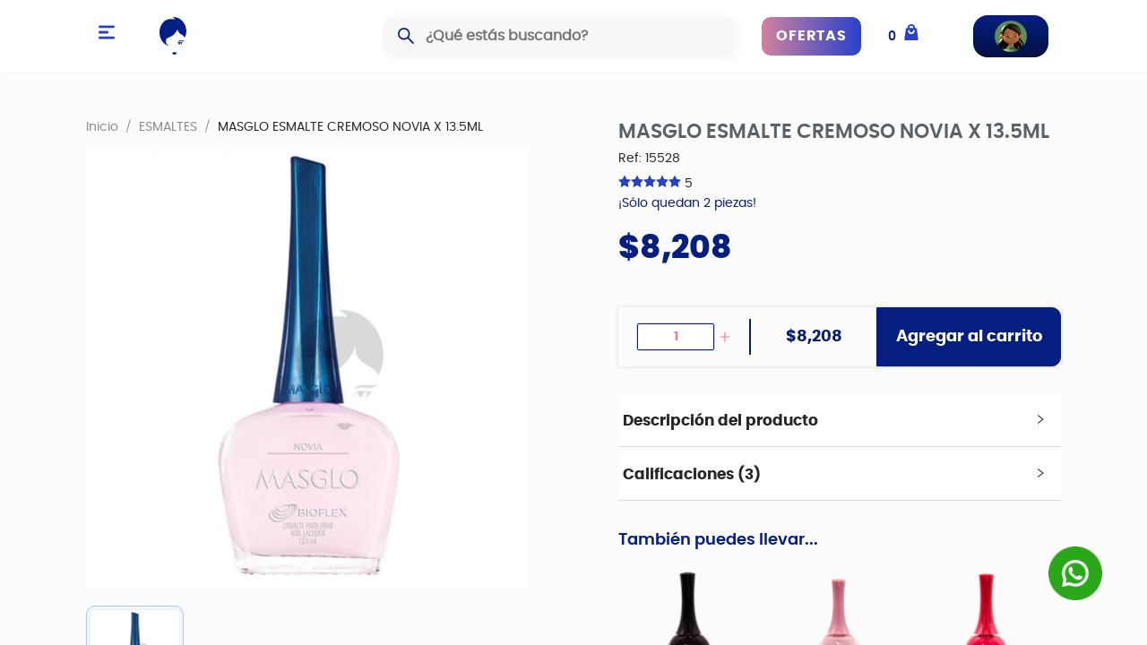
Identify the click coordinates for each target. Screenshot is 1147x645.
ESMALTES (168, 126)
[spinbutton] (675, 336)
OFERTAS (811, 36)
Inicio (102, 126)
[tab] (839, 420)
